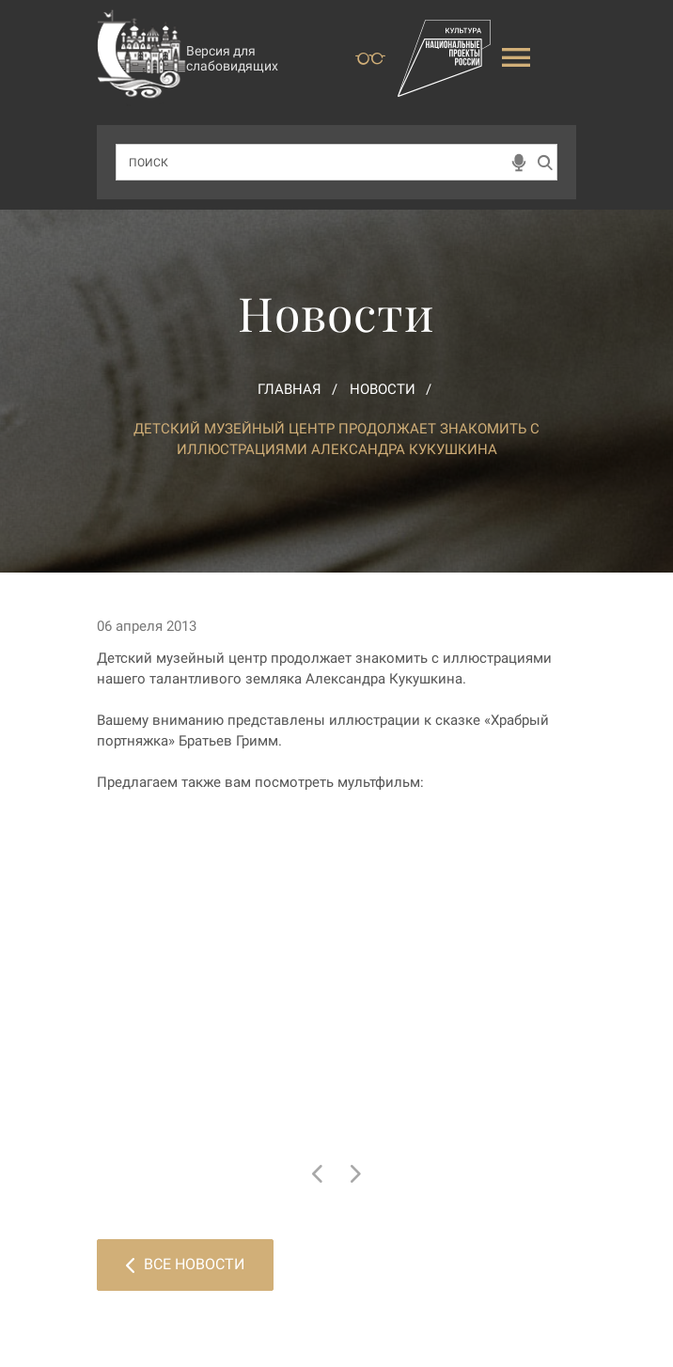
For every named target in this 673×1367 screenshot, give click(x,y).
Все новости (185, 1264)
